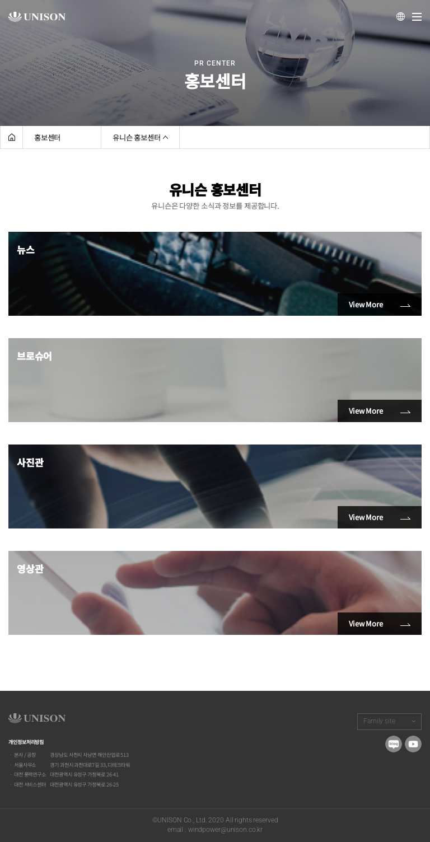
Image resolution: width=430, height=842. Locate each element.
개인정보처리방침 (26, 742)
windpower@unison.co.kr (225, 830)
